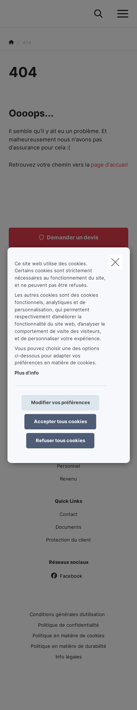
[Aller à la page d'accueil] (13, 13)
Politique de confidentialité (68, 625)
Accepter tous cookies (60, 421)
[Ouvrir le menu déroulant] (121, 13)
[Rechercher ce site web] (98, 13)
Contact (68, 514)
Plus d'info (27, 373)
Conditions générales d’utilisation (67, 614)
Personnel (68, 466)
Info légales (69, 657)
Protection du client (68, 540)
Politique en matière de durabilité (68, 646)
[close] (115, 261)
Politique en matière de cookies (68, 635)
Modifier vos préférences (60, 402)
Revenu (68, 479)
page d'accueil (109, 164)
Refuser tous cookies (60, 440)
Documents (68, 527)
